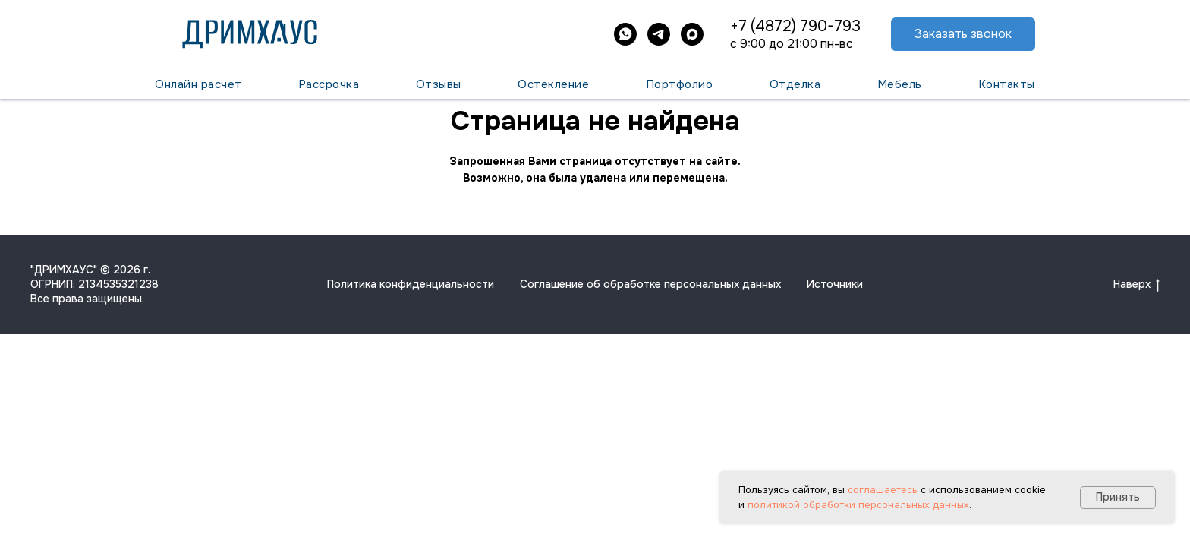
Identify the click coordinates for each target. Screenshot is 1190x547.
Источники (835, 284)
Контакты (1006, 84)
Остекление (553, 84)
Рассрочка (329, 84)
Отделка (795, 84)
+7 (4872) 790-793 (795, 26)
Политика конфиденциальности (410, 284)
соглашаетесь (883, 489)
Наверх (1136, 284)
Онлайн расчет (198, 84)
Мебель (899, 84)
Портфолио (679, 84)
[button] (963, 34)
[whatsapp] (625, 34)
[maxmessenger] (692, 34)
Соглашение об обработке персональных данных (650, 284)
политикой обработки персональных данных (858, 504)
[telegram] (658, 34)
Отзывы (438, 84)
